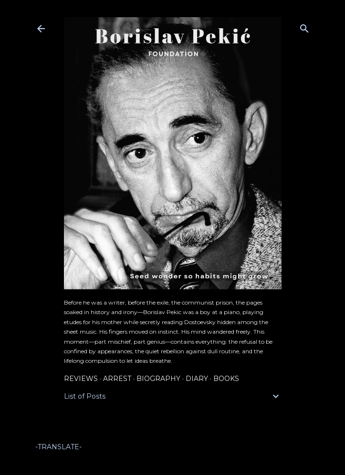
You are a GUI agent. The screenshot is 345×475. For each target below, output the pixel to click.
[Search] (304, 26)
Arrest (117, 378)
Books (226, 378)
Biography (158, 378)
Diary (197, 378)
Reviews (81, 378)
